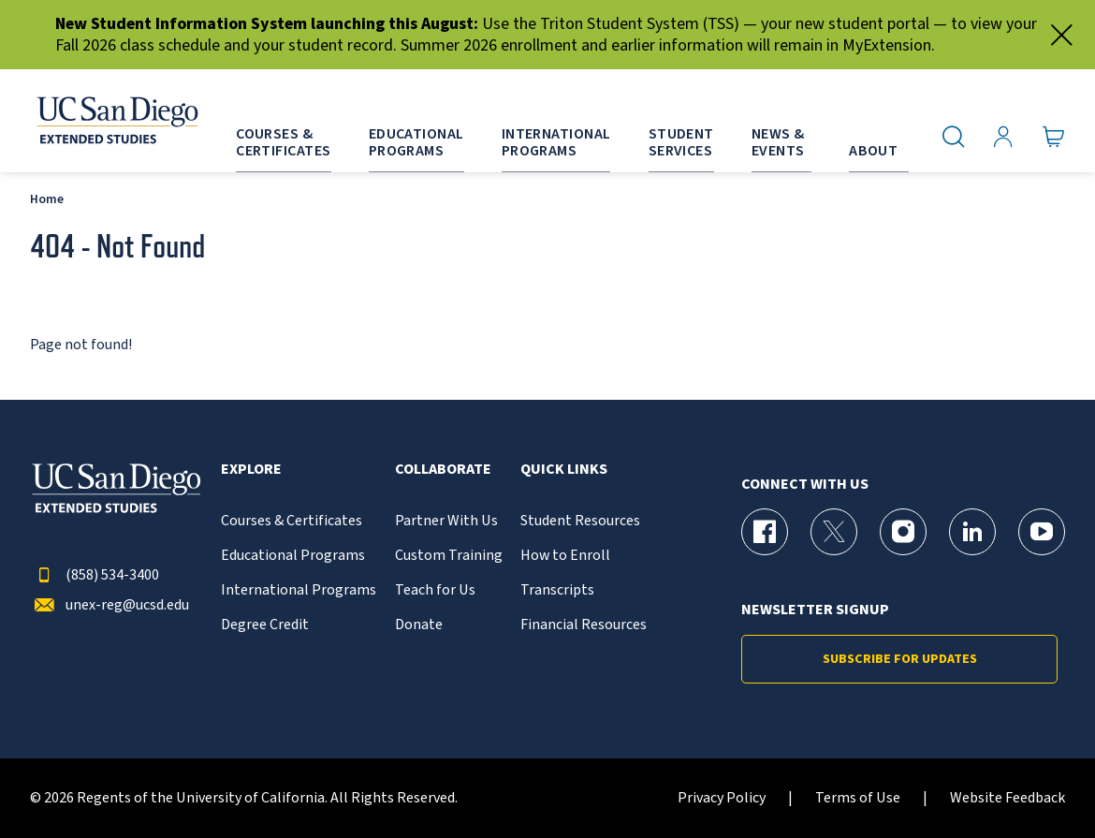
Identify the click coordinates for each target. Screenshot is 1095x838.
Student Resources (580, 521)
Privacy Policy (722, 798)
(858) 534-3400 (94, 575)
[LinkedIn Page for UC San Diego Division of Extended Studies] (972, 531)
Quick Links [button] (563, 469)
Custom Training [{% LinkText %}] (449, 556)
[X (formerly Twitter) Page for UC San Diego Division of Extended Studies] (833, 531)
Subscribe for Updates (900, 659)
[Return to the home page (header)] (116, 120)
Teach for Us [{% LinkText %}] (435, 590)
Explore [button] (251, 469)
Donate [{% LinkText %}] (419, 625)
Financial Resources (583, 625)
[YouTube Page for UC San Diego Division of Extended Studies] (1041, 531)
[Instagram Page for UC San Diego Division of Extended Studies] (903, 531)
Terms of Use (857, 798)
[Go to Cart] (1054, 136)
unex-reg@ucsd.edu (109, 605)
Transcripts (557, 590)
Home (47, 199)
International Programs (298, 590)
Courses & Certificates (291, 521)
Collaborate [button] (443, 469)
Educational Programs (293, 556)
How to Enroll (565, 556)
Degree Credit (265, 625)
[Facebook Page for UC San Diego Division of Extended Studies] (764, 531)
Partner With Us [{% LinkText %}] (446, 521)
